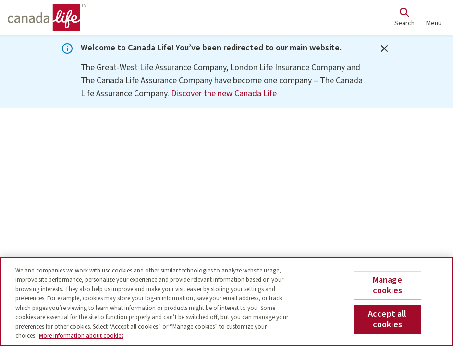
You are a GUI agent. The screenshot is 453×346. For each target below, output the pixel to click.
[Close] (384, 48)
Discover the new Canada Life (224, 93)
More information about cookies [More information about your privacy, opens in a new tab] (81, 336)
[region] (226, 301)
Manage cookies (387, 285)
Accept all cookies (387, 319)
